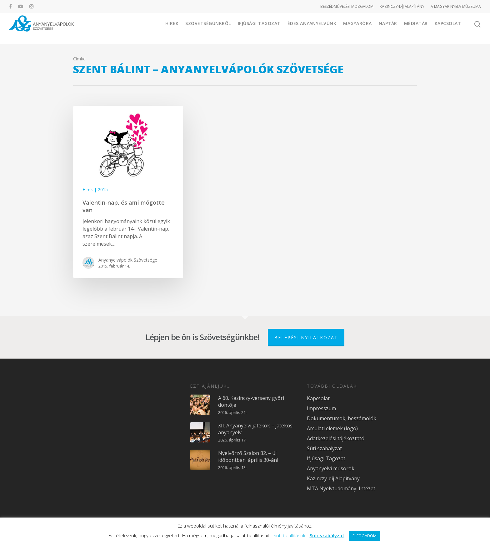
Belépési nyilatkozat (306, 337)
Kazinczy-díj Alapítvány (333, 477)
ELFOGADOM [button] (364, 535)
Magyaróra (357, 28)
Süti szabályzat (324, 447)
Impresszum (321, 407)
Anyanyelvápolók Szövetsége (127, 260)
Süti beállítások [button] (289, 535)
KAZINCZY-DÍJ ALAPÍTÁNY (402, 6)
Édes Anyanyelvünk (312, 28)
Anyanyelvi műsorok (330, 467)
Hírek (172, 28)
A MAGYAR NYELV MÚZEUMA (456, 6)
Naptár (388, 28)
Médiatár (416, 28)
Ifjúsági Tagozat (259, 28)
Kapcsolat (448, 28)
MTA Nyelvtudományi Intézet (341, 487)
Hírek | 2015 (95, 189)
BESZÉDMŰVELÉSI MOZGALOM (346, 6)
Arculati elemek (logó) (332, 427)
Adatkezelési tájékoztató (335, 437)
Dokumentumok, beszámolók (341, 417)
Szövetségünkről (208, 28)
